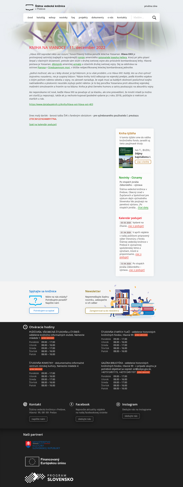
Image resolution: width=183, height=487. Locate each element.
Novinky (63, 17)
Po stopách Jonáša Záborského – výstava (131, 183)
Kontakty (122, 17)
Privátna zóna (150, 6)
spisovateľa (104, 57)
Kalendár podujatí (130, 218)
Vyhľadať (154, 17)
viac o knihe (143, 161)
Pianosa (42, 67)
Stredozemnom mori (59, 67)
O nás (110, 17)
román (81, 57)
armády (77, 64)
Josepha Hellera (119, 57)
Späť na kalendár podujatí (43, 124)
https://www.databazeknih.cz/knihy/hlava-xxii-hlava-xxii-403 (61, 104)
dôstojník (57, 64)
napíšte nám (38, 418)
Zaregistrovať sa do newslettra (104, 310)
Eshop (52, 17)
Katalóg (41, 17)
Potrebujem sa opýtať (44, 310)
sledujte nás (84, 418)
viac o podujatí (136, 225)
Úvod (30, 17)
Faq (73, 17)
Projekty (83, 17)
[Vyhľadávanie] (144, 17)
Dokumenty (98, 17)
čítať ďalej (143, 207)
